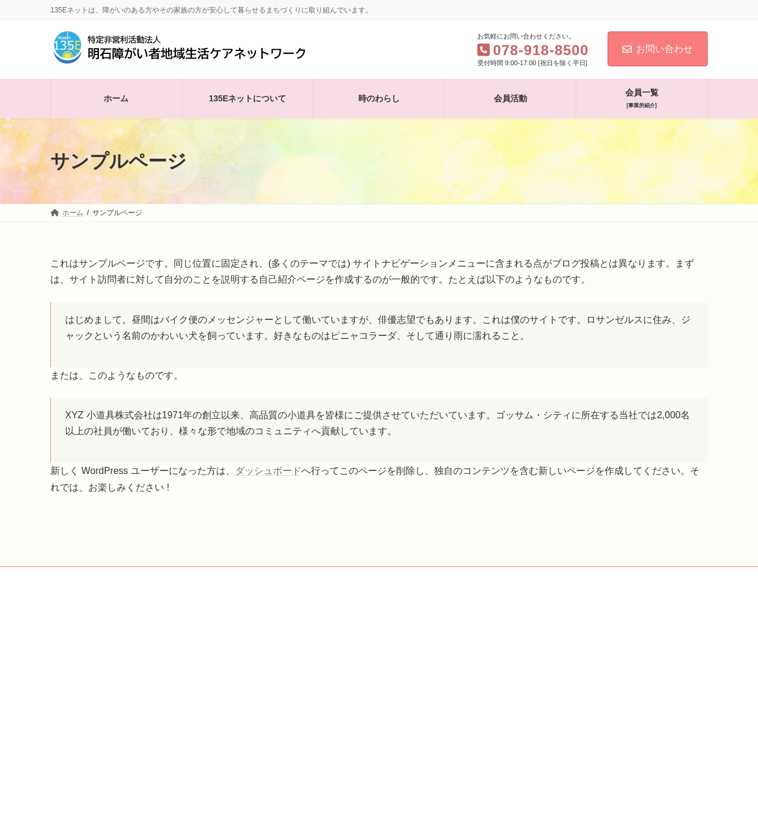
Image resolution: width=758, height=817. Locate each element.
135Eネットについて (140, 577)
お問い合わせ (657, 49)
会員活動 (270, 577)
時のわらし (215, 577)
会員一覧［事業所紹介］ (348, 577)
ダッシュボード (268, 471)
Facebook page (548, 659)
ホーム (72, 577)
